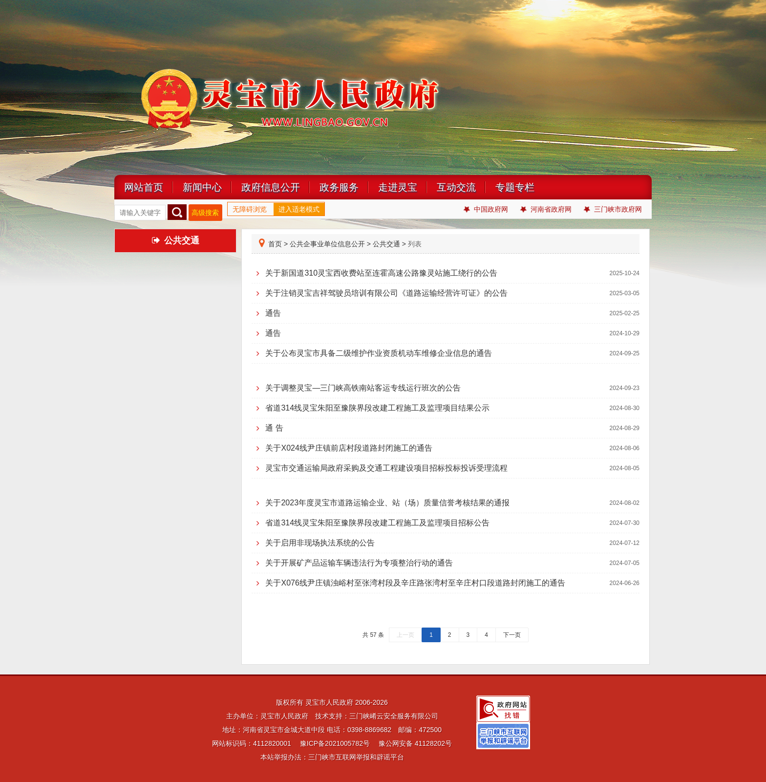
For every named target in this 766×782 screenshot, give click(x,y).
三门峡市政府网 (613, 209)
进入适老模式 (298, 209)
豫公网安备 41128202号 (415, 743)
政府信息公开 (270, 187)
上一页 (405, 634)
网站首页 (143, 187)
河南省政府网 (546, 209)
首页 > (273, 244)
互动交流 (456, 187)
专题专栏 (514, 187)
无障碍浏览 (250, 209)
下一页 (512, 634)
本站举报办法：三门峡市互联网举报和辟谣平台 (332, 757)
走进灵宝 (397, 187)
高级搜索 (205, 213)
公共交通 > (389, 244)
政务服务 (339, 187)
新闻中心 (202, 187)
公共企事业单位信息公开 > (330, 244)
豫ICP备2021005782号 (335, 743)
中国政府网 (486, 209)
